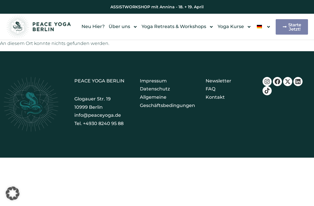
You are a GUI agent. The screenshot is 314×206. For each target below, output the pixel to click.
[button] (12, 193)
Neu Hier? (93, 26)
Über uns (123, 27)
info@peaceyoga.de (97, 115)
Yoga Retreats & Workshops (178, 27)
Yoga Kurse (234, 27)
